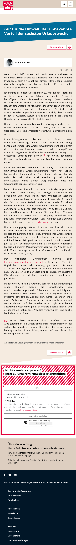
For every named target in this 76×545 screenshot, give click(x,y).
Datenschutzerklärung (28, 410)
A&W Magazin (14, 496)
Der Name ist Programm (19, 491)
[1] (5, 320)
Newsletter (13, 513)
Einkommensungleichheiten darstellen (24, 262)
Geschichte (13, 500)
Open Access (14, 518)
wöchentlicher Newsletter (18, 397)
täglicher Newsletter (16, 394)
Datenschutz (14, 536)
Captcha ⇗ (46, 426)
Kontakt (12, 527)
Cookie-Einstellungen (18, 540)
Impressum (13, 531)
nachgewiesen (43, 222)
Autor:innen (14, 509)
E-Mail (38, 388)
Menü (70, 5)
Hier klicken (41, 423)
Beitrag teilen (56, 47)
